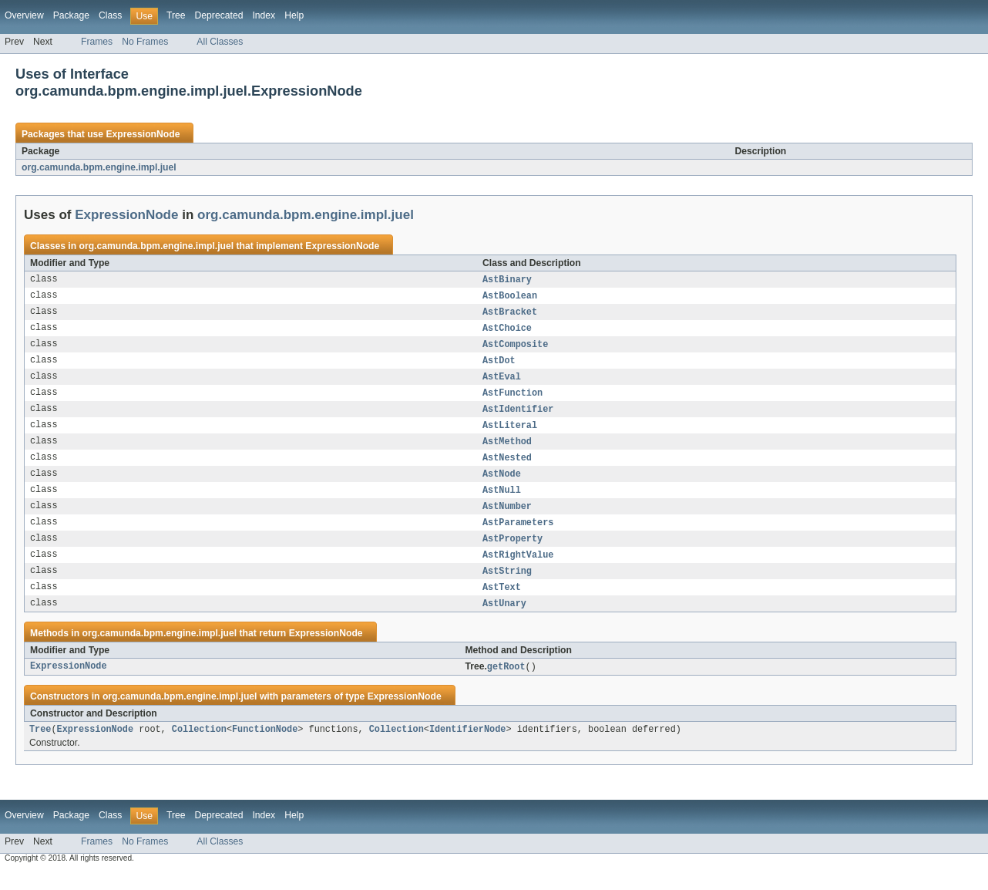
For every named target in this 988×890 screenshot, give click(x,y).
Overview (24, 15)
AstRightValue (517, 568)
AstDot (499, 365)
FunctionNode (264, 747)
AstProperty (512, 551)
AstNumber (507, 517)
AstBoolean (509, 297)
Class (110, 15)
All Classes (220, 41)
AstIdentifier (517, 416)
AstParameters (517, 534)
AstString (507, 585)
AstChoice (507, 331)
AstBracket (509, 314)
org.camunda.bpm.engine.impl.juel (99, 167)
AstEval (501, 382)
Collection (199, 747)
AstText (501, 602)
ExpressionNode (143, 134)
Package (71, 15)
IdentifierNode (467, 747)
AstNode (501, 483)
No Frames (145, 41)
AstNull (501, 500)
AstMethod (507, 449)
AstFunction (512, 399)
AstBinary (507, 280)
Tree (176, 15)
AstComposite (515, 348)
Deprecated (219, 15)
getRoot (506, 683)
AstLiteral (509, 432)
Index (263, 15)
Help (294, 15)
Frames (97, 41)
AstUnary (504, 619)
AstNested (507, 466)
